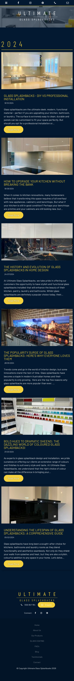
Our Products (37, 635)
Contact (37, 662)
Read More (13, 129)
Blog (37, 651)
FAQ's (37, 646)
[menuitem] (37, 625)
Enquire (48, 605)
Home (37, 625)
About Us (37, 630)
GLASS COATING (37, 641)
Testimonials (37, 657)
